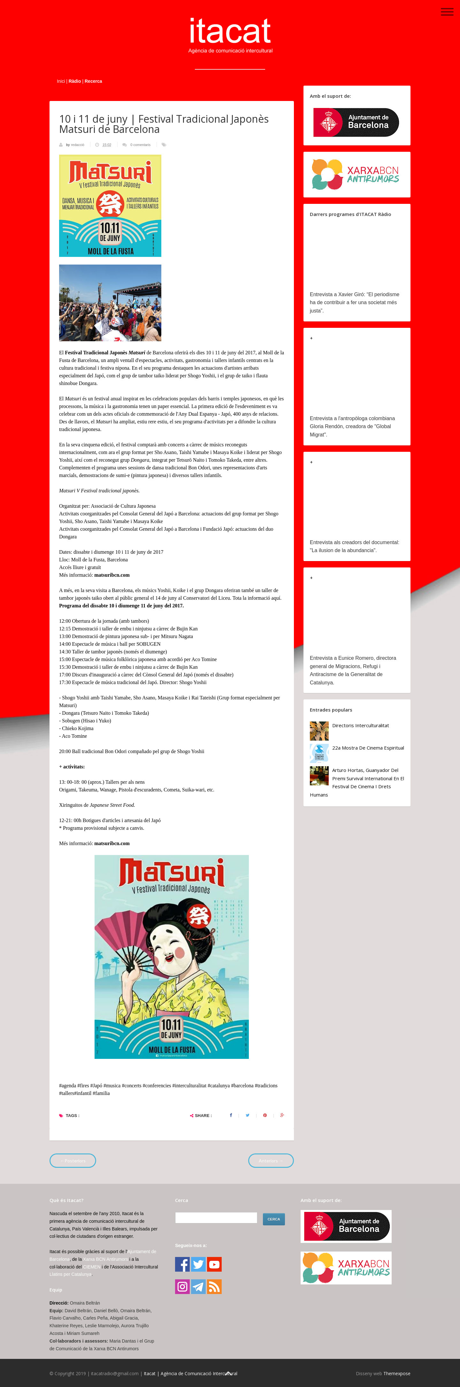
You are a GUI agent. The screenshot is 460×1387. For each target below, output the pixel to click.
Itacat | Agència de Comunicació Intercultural (190, 1373)
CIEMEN (91, 1266)
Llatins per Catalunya (71, 1274)
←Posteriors (73, 1160)
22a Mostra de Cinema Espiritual (368, 747)
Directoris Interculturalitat (360, 725)
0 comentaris (140, 145)
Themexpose (396, 1373)
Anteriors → (271, 1160)
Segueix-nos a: (191, 1245)
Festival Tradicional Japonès (105, 352)
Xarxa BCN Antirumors (105, 1259)
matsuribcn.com (112, 575)
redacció (78, 145)
